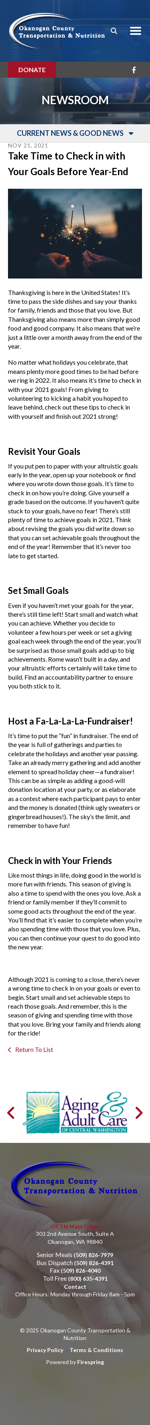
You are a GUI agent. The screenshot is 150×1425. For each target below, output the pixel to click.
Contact (75, 1286)
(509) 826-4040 (80, 1270)
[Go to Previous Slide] (11, 1113)
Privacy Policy (45, 1349)
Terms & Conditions (96, 1349)
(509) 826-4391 (94, 1262)
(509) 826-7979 (93, 1254)
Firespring (90, 1361)
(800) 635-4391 (88, 1278)
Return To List (33, 1049)
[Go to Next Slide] (139, 1113)
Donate (32, 69)
